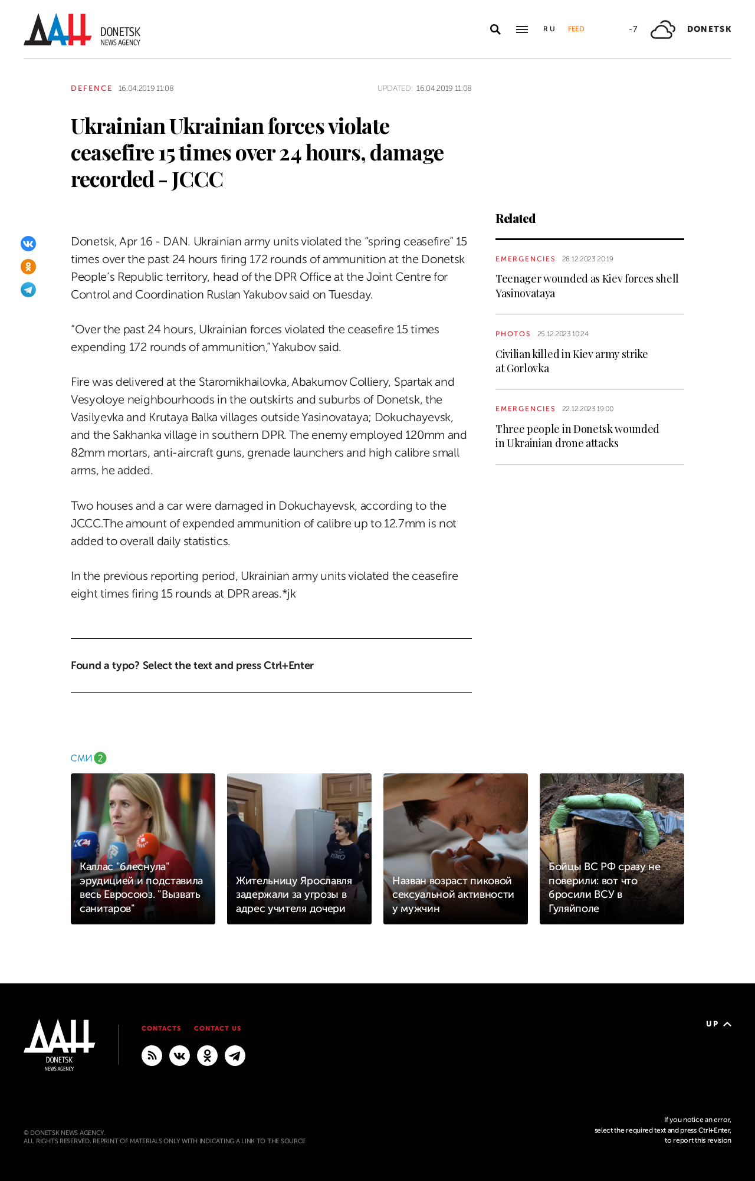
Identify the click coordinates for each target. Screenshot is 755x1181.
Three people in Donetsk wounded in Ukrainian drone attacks (577, 436)
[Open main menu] (522, 29)
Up (718, 1023)
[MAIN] (235, 1055)
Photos (513, 334)
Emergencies (525, 259)
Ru (549, 29)
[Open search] (495, 29)
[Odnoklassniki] (28, 266)
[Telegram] (28, 289)
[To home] (82, 29)
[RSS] (152, 1055)
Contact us (217, 1028)
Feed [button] (576, 29)
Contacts (161, 1028)
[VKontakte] (28, 243)
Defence (92, 88)
